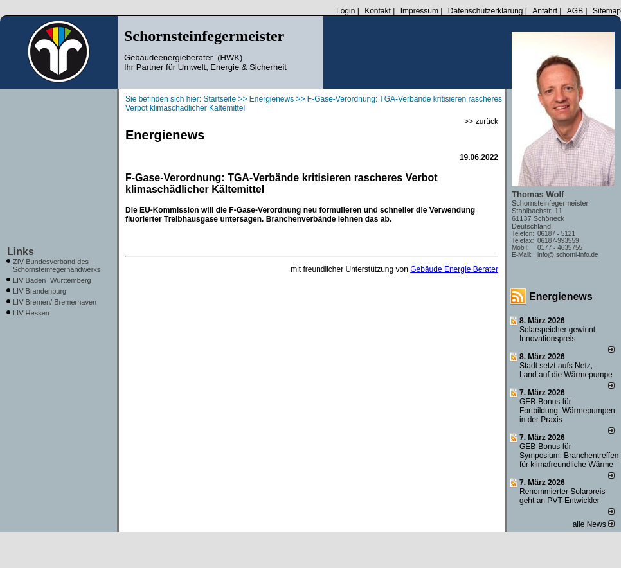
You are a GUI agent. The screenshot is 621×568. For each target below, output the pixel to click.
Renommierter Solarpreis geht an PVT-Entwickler (562, 496)
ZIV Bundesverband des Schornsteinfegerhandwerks (56, 265)
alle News (594, 524)
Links (20, 251)
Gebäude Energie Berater (454, 269)
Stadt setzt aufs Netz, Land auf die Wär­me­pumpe (566, 370)
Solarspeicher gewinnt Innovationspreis (557, 334)
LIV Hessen (31, 313)
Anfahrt (544, 10)
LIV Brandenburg (39, 291)
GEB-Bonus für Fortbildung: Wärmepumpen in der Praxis (567, 410)
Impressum (419, 10)
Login (345, 10)
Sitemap (607, 10)
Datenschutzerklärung (485, 10)
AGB (575, 10)
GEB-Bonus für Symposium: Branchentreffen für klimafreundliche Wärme (569, 455)
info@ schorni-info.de (567, 254)
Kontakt (377, 10)
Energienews (561, 296)
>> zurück (481, 121)
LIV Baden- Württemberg (52, 280)
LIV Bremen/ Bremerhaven (54, 302)
